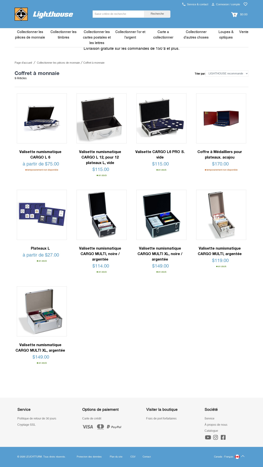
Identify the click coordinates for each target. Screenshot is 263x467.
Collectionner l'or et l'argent (130, 34)
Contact (147, 457)
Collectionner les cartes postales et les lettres (97, 37)
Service (209, 418)
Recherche (157, 13)
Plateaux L (40, 248)
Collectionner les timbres (63, 34)
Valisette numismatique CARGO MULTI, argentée (220, 251)
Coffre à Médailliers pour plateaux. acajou (219, 154)
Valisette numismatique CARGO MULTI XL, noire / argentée (160, 253)
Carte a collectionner (163, 34)
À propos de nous (216, 424)
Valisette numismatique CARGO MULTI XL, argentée (40, 347)
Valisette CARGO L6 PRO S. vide (160, 154)
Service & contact (195, 4)
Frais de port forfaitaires (161, 418)
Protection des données (89, 457)
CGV (133, 457)
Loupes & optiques (226, 34)
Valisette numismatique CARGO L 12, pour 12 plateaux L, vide (100, 157)
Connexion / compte (226, 4)
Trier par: (200, 74)
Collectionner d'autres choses (196, 34)
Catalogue (211, 430)
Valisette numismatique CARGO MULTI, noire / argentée (100, 253)
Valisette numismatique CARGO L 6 (40, 154)
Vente (243, 32)
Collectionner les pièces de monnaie (30, 34)
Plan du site (116, 457)
